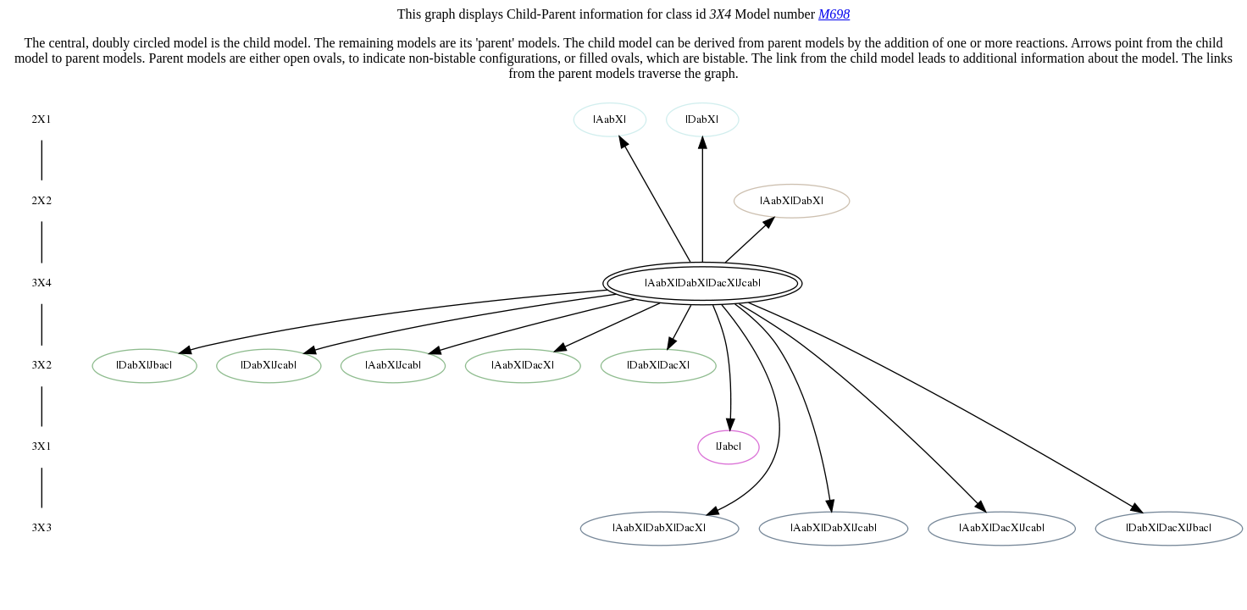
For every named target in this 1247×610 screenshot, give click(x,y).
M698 (834, 14)
